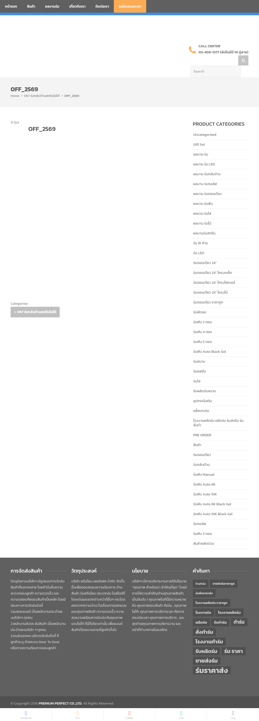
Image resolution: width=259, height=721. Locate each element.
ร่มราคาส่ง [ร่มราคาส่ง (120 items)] (212, 660)
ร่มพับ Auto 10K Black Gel (212, 504)
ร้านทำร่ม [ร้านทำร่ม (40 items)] (201, 574)
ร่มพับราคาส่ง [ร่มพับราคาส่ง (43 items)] (204, 583)
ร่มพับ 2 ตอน (202, 312)
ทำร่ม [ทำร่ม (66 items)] (239, 612)
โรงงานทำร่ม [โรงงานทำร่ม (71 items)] (209, 631)
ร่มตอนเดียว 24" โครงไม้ (210, 282)
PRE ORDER (202, 425)
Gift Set (199, 134)
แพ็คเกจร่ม (201, 400)
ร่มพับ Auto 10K (205, 484)
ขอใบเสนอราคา (130, 6)
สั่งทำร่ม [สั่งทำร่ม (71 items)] (204, 622)
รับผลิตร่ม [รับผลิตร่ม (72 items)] (206, 641)
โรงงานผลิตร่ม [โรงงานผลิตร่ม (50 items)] (229, 602)
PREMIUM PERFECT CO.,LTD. (60, 693)
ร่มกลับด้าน (201, 454)
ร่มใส (196, 371)
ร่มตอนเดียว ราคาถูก (208, 292)
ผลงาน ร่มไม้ (202, 213)
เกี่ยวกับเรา (77, 6)
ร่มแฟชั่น (199, 361)
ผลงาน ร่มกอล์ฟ (205, 174)
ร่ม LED (198, 243)
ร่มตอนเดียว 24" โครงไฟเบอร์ (214, 272)
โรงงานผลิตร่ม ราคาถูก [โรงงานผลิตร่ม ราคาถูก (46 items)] (211, 592)
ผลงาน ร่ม (200, 144)
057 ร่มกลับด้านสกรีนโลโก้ (41, 85)
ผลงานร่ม (52, 6)
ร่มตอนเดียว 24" (205, 252)
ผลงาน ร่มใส (202, 203)
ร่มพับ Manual (203, 464)
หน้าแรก (11, 6)
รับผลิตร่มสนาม (204, 381)
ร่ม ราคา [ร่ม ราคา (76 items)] (233, 641)
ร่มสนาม (199, 351)
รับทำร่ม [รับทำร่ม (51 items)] (220, 612)
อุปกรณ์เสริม (202, 391)
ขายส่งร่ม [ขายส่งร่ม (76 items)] (207, 651)
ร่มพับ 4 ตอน (202, 321)
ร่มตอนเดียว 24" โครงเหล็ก (212, 262)
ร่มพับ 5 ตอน (202, 331)
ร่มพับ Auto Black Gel (209, 341)
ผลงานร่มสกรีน (204, 223)
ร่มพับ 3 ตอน (202, 523)
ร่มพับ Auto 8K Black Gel (212, 494)
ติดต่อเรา (102, 6)
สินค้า (31, 6)
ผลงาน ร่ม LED (204, 154)
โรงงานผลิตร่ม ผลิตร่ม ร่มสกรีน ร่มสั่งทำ (218, 413)
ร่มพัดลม (199, 302)
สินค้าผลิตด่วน (203, 533)
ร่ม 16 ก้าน (200, 233)
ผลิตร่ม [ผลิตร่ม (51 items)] (201, 612)
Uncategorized (204, 124)
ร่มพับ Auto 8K (204, 474)
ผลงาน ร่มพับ (203, 193)
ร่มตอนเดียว (202, 444)
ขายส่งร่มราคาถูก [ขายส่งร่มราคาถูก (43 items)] (224, 573)
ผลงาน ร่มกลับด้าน (207, 164)
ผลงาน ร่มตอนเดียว (207, 183)
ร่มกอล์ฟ (199, 513)
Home (15, 85)
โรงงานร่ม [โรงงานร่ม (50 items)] (203, 602)
